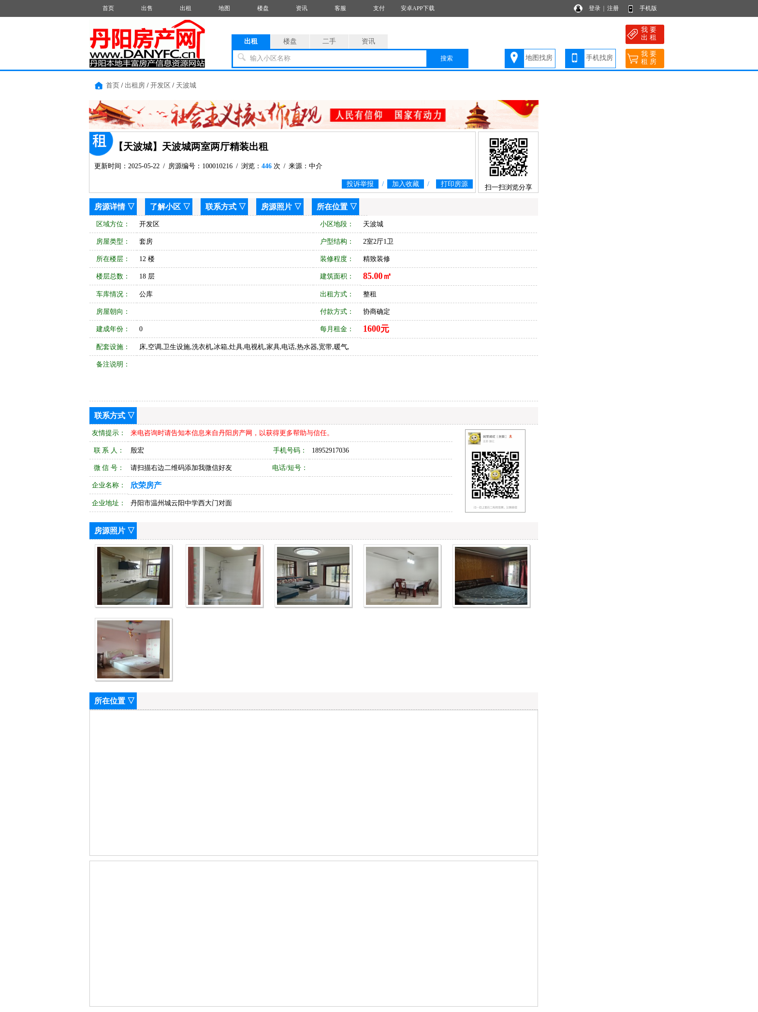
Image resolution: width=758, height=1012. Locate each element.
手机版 (648, 8)
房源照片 (276, 207)
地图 (224, 8)
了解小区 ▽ (170, 207)
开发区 (160, 85)
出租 (185, 8)
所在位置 (332, 207)
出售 (147, 8)
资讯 (301, 8)
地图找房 (539, 57)
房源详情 (109, 207)
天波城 (186, 85)
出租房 (135, 85)
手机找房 (599, 57)
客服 (340, 8)
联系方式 (220, 207)
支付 (379, 8)
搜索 (446, 58)
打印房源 (454, 184)
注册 (613, 8)
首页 (108, 8)
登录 (594, 8)
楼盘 (263, 8)
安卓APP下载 (418, 8)
